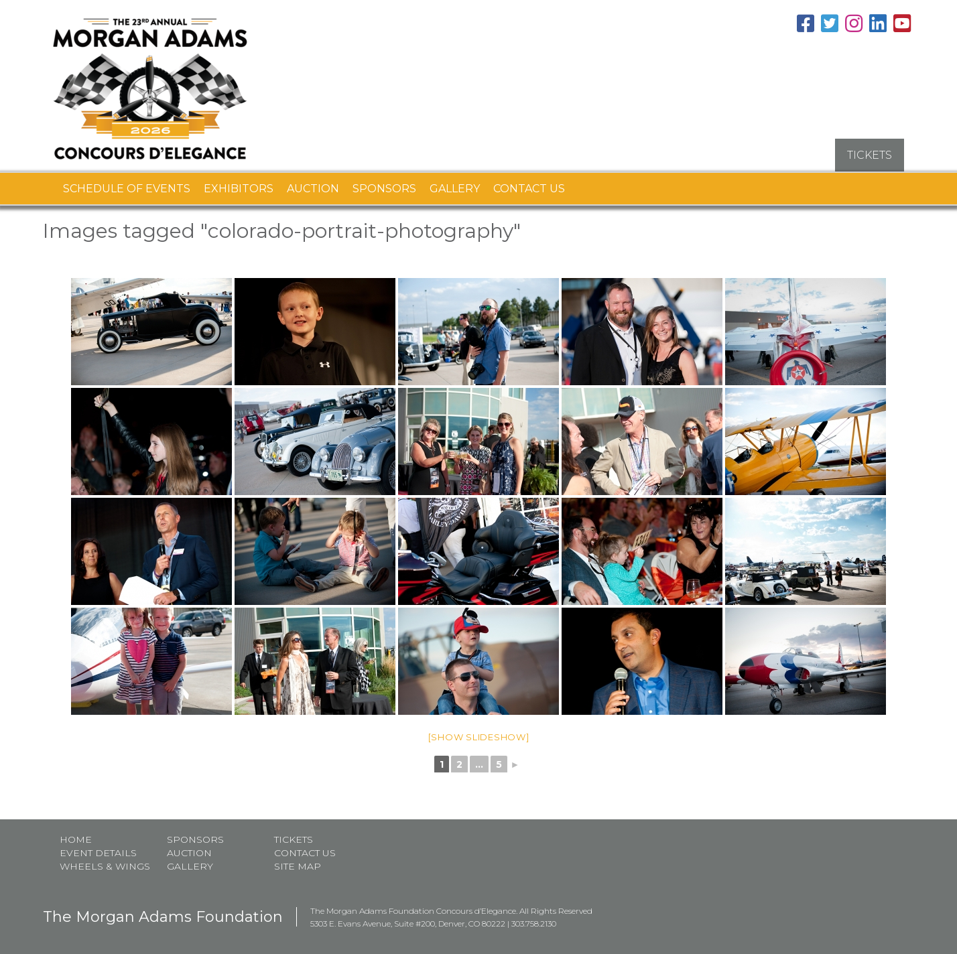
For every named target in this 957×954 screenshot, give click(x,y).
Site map (297, 866)
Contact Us (529, 188)
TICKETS (869, 154)
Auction (313, 188)
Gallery (455, 188)
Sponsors (384, 188)
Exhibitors (238, 188)
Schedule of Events (126, 188)
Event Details (98, 852)
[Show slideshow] (478, 736)
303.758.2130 (533, 923)
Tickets (293, 839)
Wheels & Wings (105, 866)
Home (76, 839)
